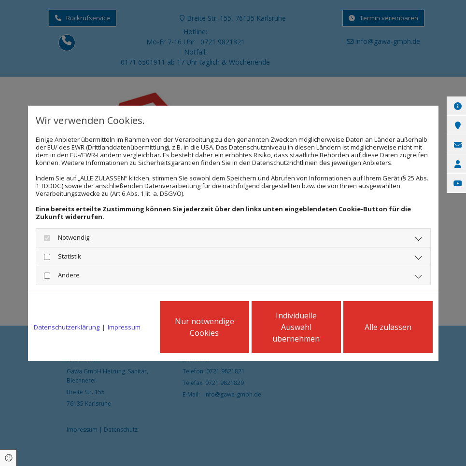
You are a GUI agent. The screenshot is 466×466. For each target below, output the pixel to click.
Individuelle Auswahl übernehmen (296, 327)
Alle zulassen (388, 327)
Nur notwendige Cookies (204, 327)
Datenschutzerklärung (66, 327)
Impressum (124, 327)
